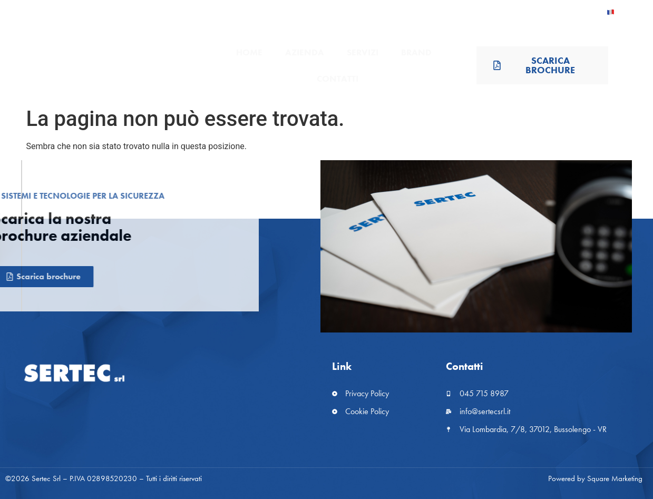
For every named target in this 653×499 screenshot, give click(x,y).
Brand (416, 52)
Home (249, 52)
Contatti (337, 78)
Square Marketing (614, 478)
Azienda (304, 52)
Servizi (362, 52)
